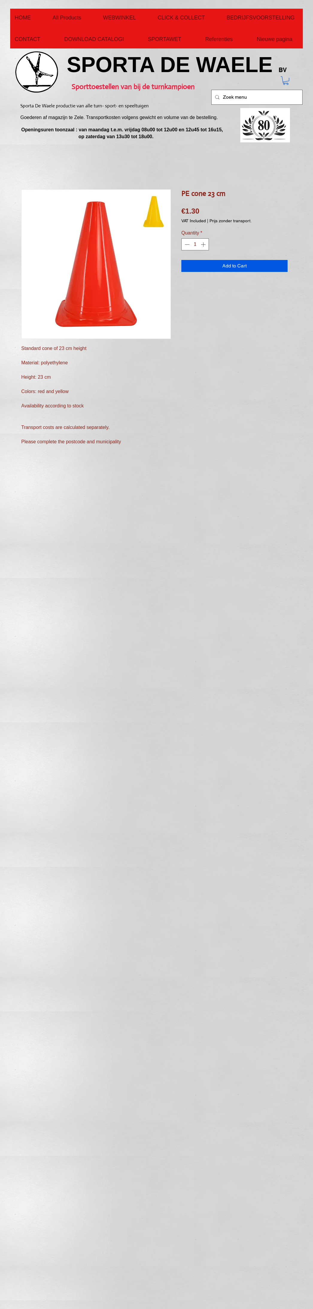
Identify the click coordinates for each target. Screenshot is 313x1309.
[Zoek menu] (256, 97)
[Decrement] (186, 244)
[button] (286, 80)
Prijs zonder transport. (230, 220)
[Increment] (204, 244)
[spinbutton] (195, 244)
